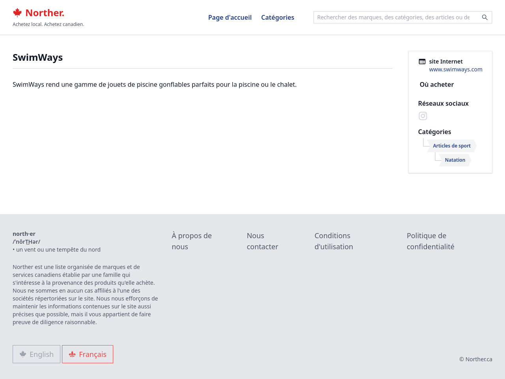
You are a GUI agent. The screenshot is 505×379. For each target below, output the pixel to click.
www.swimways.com (456, 69)
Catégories (277, 17)
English (36, 354)
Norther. (38, 12)
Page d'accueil (230, 17)
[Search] (485, 17)
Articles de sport (452, 145)
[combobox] (403, 17)
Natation (455, 160)
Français (88, 354)
